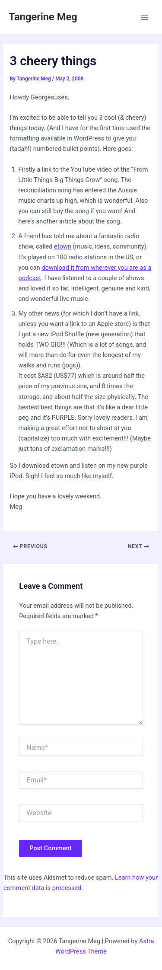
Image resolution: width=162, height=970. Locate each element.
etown (62, 246)
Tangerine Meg (43, 17)
